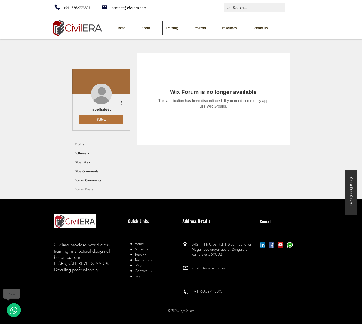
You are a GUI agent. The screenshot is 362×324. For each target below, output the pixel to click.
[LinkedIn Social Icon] (262, 245)
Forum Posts (84, 189)
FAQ (138, 265)
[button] (204, 28)
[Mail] (105, 7)
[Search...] (254, 7)
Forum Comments (88, 180)
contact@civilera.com (208, 267)
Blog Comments (87, 171)
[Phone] (57, 7)
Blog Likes (82, 162)
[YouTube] (280, 245)
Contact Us (143, 270)
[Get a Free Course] (351, 192)
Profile (79, 144)
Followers (82, 153)
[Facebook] (271, 245)
